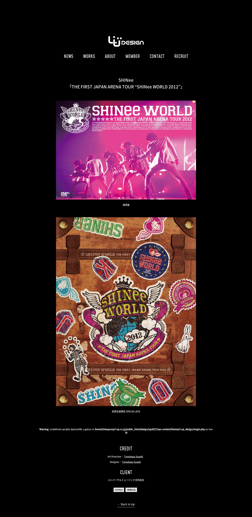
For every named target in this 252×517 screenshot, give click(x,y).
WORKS (89, 56)
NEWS (68, 56)
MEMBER (132, 56)
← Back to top (126, 504)
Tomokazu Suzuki (133, 456)
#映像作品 (131, 489)
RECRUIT (181, 56)
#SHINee (119, 489)
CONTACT (157, 56)
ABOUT (110, 56)
